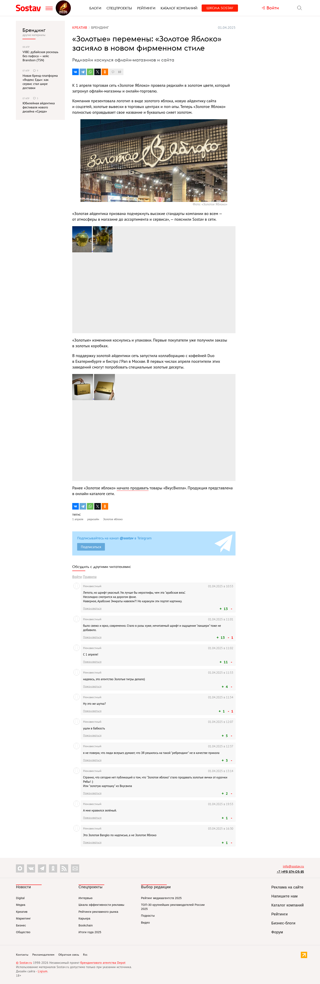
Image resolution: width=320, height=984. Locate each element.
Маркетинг (23, 918)
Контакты (22, 954)
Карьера (84, 918)
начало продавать (133, 488)
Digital (20, 898)
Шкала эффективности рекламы (101, 904)
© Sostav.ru (24, 963)
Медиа (20, 904)
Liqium (42, 971)
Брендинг (34, 30)
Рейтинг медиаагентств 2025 (161, 898)
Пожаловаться (92, 608)
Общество (23, 932)
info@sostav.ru (293, 866)
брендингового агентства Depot (103, 963)
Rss (85, 954)
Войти (77, 576)
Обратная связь (68, 954)
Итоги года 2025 (90, 932)
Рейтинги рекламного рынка (98, 911)
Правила (90, 576)
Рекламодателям (43, 954)
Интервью (86, 898)
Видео (145, 922)
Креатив (21, 911)
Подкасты (148, 915)
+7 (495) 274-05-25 (290, 872)
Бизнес (21, 925)
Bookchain (86, 925)
